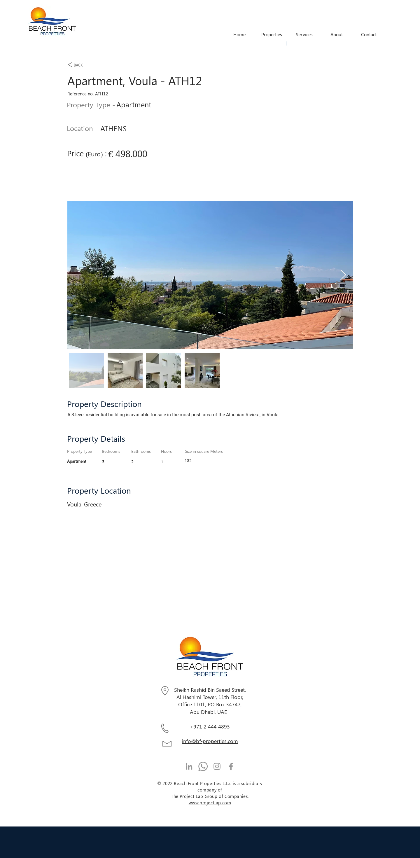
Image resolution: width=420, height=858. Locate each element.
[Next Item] (343, 275)
